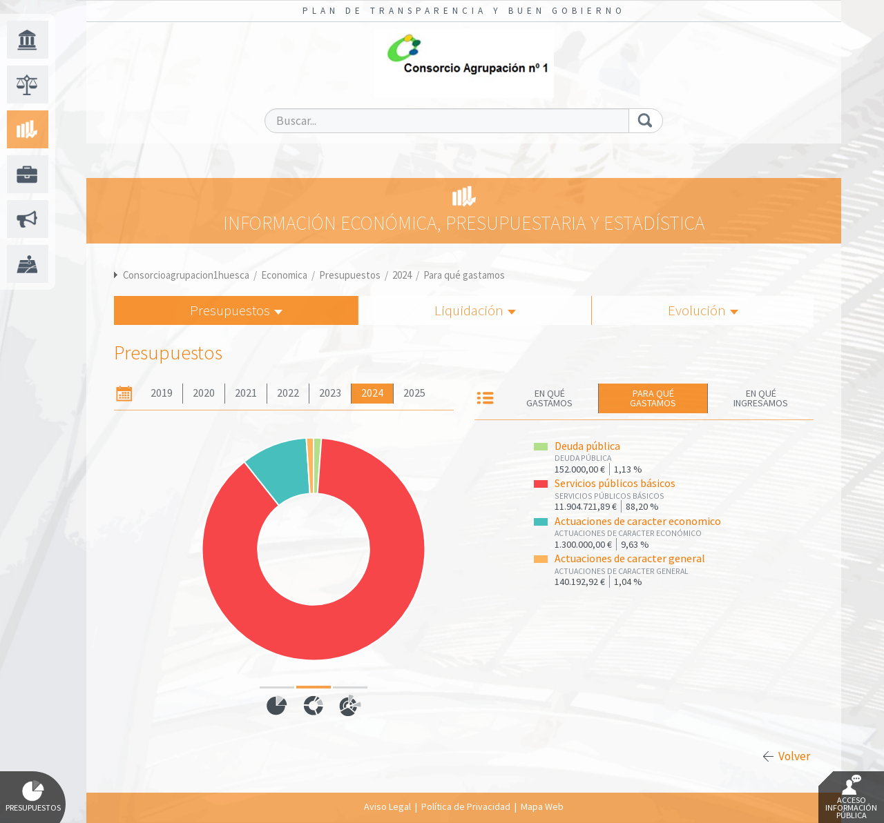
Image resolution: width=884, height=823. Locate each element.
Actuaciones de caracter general (630, 558)
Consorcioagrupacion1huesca (186, 274)
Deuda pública (587, 446)
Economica (284, 274)
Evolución (703, 310)
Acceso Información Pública (851, 797)
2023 (330, 392)
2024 (402, 274)
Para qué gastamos (464, 274)
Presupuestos (350, 274)
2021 (246, 392)
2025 (414, 392)
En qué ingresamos (760, 398)
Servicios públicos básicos (615, 483)
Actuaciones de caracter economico (638, 521)
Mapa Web (542, 806)
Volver (794, 756)
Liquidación (475, 310)
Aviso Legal (387, 806)
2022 (288, 392)
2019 (162, 392)
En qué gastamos (549, 398)
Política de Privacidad (465, 806)
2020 (204, 392)
